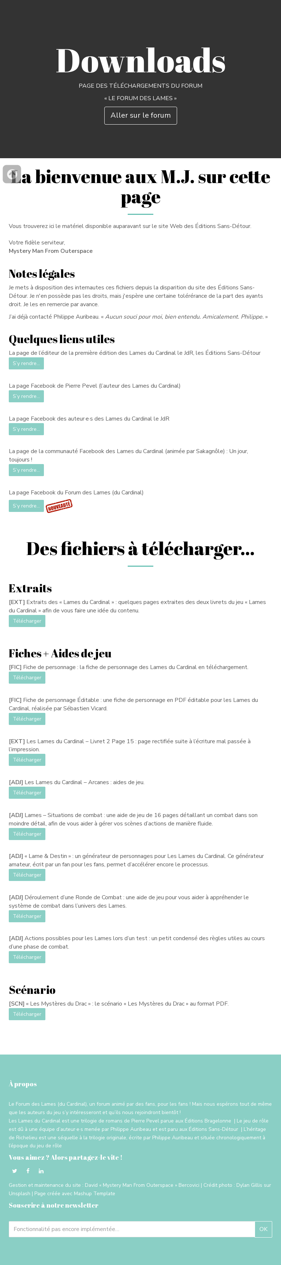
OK (263, 1229)
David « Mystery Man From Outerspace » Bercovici (142, 1185)
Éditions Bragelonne (208, 1120)
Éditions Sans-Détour (213, 1129)
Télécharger (27, 621)
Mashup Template (94, 1193)
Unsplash (19, 1193)
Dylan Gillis (249, 1185)
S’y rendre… (26, 363)
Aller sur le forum (140, 115)
